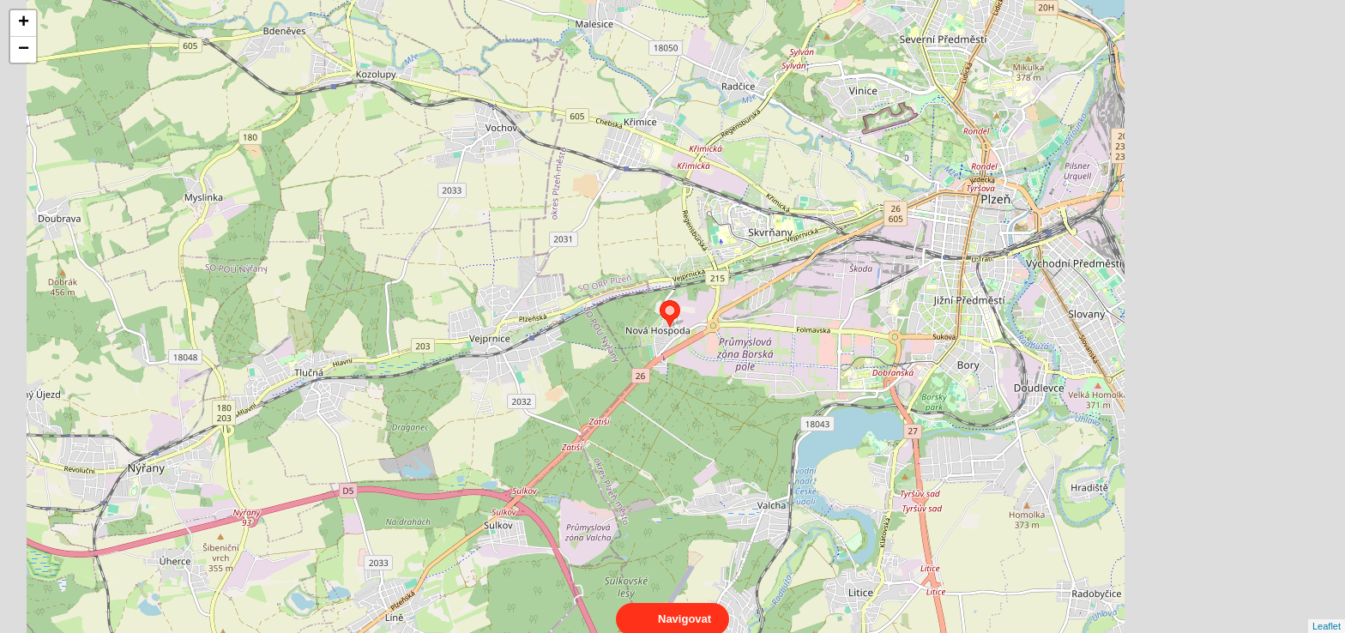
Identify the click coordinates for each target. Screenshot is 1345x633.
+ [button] (23, 23)
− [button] (23, 50)
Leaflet (1326, 611)
